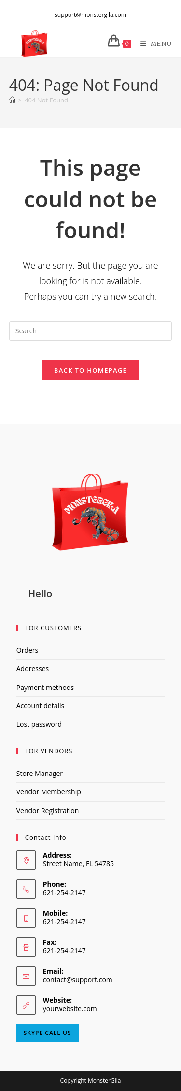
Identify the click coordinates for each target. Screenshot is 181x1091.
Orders (27, 650)
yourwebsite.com (70, 1008)
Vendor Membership (48, 791)
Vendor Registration (47, 810)
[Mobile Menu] (152, 43)
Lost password (39, 724)
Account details (40, 705)
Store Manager (39, 773)
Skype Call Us (47, 1033)
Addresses (32, 668)
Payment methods (45, 687)
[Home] (12, 100)
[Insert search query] (90, 331)
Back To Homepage (90, 370)
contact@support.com (77, 979)
